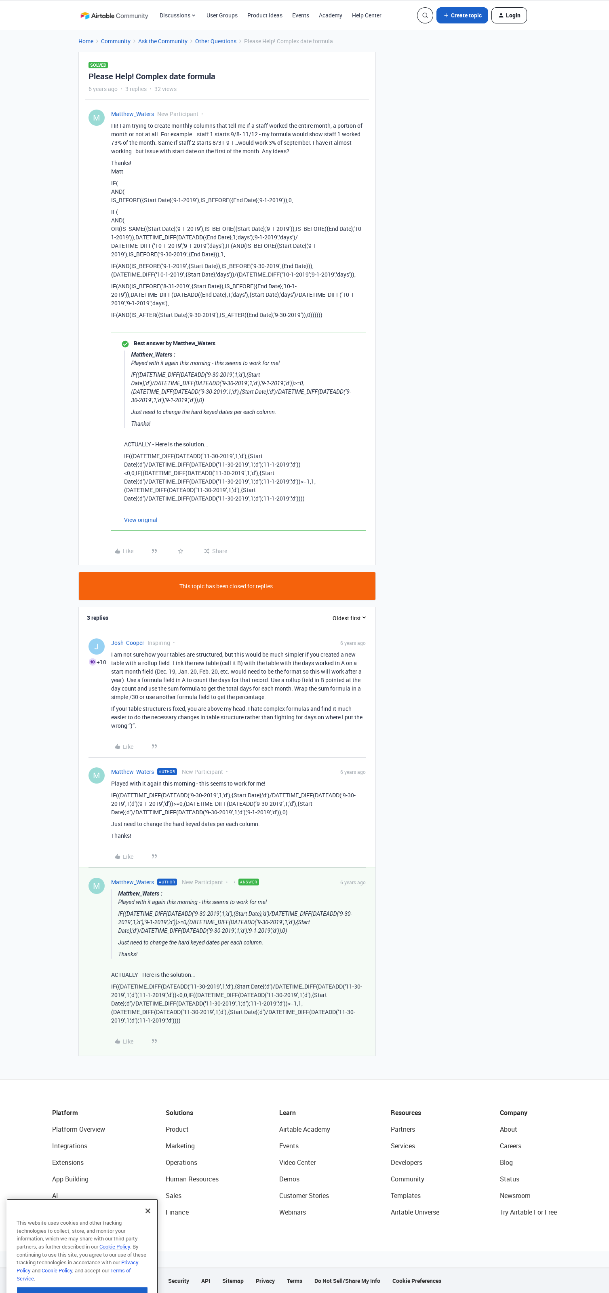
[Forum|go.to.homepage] (114, 15)
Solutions (179, 1112)
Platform (65, 1112)
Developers (406, 1162)
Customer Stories (304, 1195)
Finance (177, 1212)
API (205, 1281)
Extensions (68, 1162)
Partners (403, 1129)
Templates (406, 1195)
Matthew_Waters (132, 114)
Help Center (366, 15)
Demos (289, 1179)
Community (116, 41)
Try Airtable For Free (528, 1212)
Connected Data (75, 1212)
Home (85, 41)
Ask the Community (163, 41)
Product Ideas (264, 15)
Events (300, 15)
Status (509, 1179)
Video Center (297, 1162)
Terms (294, 1281)
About (508, 1129)
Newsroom (515, 1195)
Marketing (180, 1145)
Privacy (265, 1281)
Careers (510, 1145)
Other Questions (215, 41)
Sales (173, 1195)
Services (403, 1145)
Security (178, 1281)
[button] (462, 15)
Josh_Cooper (127, 642)
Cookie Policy (114, 1265)
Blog (506, 1162)
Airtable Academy (304, 1129)
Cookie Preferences (416, 1281)
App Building (70, 1179)
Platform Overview (78, 1129)
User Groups (222, 15)
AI (55, 1195)
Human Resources (192, 1179)
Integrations (69, 1145)
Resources (406, 1112)
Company (513, 1112)
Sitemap (233, 1281)
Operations (181, 1162)
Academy (330, 15)
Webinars (292, 1212)
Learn (287, 1112)
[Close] (148, 1229)
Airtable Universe (415, 1212)
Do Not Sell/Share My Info (347, 1281)
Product (177, 1129)
